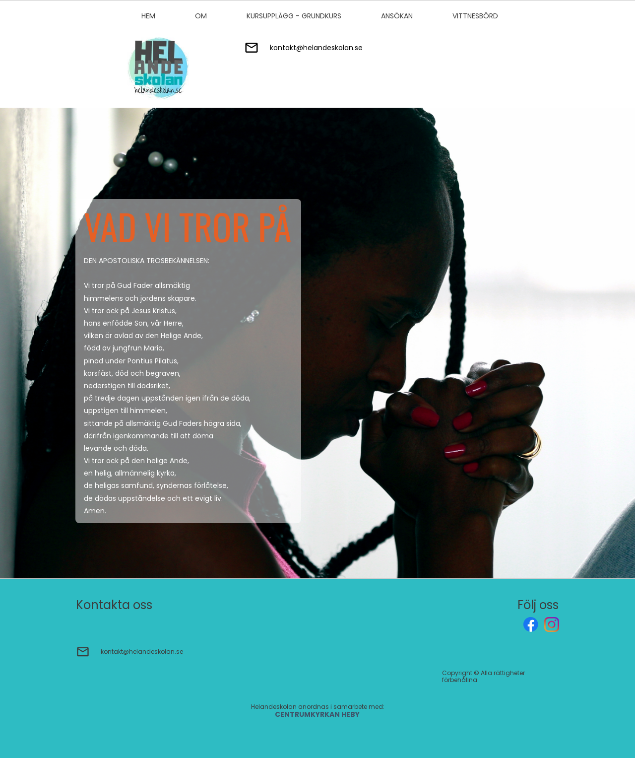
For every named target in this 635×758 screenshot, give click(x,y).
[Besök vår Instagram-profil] (551, 624)
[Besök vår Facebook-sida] (530, 624)
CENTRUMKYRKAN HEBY (318, 714)
